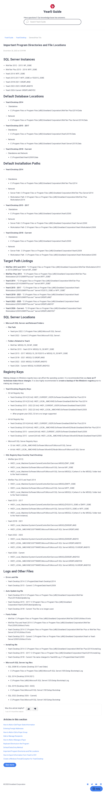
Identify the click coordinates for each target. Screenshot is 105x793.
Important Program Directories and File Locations (21, 751)
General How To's (35, 38)
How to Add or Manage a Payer (14, 740)
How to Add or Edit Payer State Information (19, 725)
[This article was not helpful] (35, 709)
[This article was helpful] (29, 709)
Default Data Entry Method (13, 747)
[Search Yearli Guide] (52, 22)
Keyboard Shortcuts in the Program (16, 744)
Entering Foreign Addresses (13, 728)
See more (10, 765)
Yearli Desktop (21, 38)
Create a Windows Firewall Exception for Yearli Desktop (23, 759)
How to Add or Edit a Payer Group (15, 732)
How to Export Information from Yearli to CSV (19, 755)
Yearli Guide (9, 38)
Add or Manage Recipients (13, 736)
